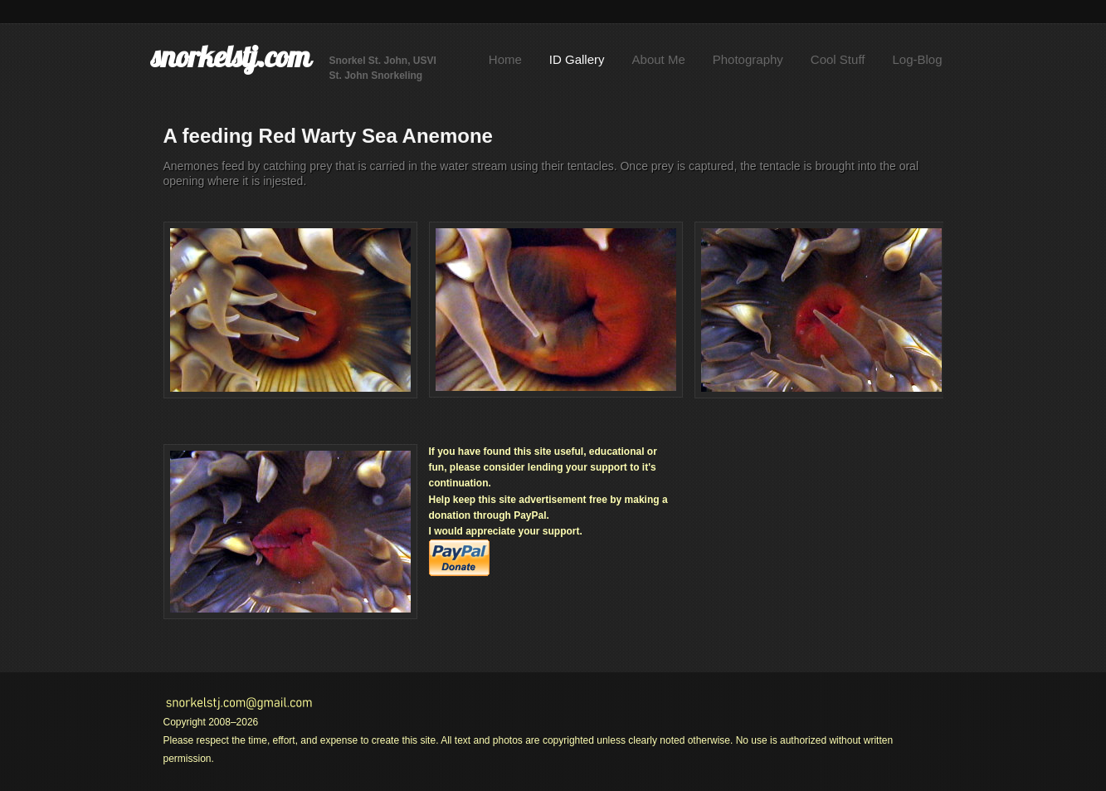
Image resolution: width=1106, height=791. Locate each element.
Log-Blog (917, 59)
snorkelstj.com (230, 56)
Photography (748, 59)
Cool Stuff (838, 59)
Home (505, 59)
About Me (658, 59)
